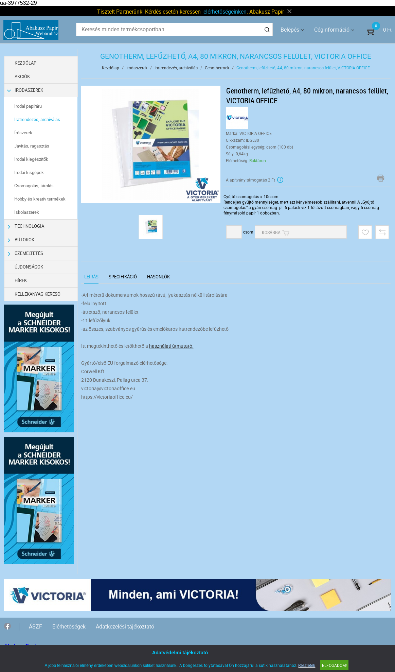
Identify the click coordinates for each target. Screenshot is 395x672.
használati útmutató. (171, 346)
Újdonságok (29, 267)
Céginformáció (331, 29)
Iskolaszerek (26, 212)
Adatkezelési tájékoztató (125, 626)
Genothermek (217, 67)
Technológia (26, 226)
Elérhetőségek (69, 626)
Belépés (290, 29)
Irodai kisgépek (29, 172)
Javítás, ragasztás (31, 146)
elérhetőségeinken (225, 11)
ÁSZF (35, 626)
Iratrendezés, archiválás (37, 119)
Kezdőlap (25, 63)
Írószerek (23, 133)
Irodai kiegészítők (31, 159)
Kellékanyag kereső (37, 294)
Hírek (21, 280)
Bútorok (21, 239)
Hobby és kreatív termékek (40, 199)
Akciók (22, 76)
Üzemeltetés (25, 253)
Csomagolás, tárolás (34, 186)
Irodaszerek (25, 90)
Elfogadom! (334, 665)
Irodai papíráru (28, 106)
